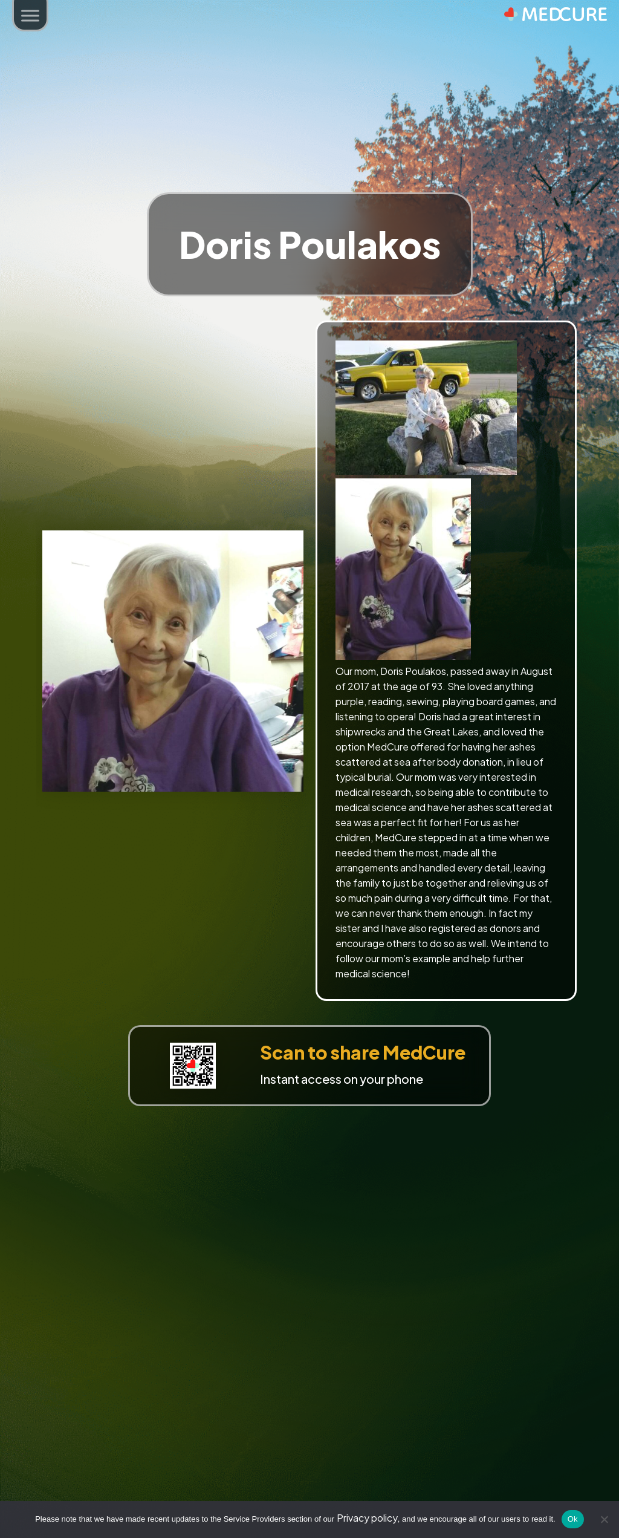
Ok (573, 1518)
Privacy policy (367, 1517)
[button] (30, 17)
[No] (604, 1519)
